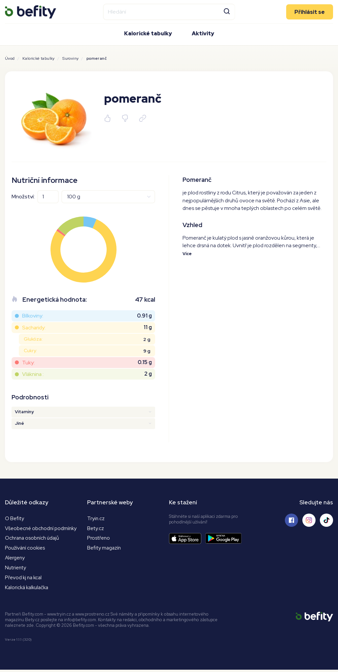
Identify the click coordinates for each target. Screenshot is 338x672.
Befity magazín (104, 548)
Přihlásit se (309, 11)
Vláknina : (33, 374)
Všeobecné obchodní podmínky (43, 528)
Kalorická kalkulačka (28, 589)
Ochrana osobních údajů (33, 538)
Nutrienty (16, 569)
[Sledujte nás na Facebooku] (291, 520)
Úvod (10, 58)
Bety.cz (95, 528)
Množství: (23, 196)
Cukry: (30, 350)
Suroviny (70, 58)
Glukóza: (33, 339)
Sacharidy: (34, 327)
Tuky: (28, 362)
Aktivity (203, 33)
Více (187, 254)
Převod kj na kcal (24, 579)
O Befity (14, 518)
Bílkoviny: (32, 315)
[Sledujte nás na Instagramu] (309, 520)
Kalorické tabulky (148, 33)
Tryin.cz (96, 518)
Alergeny (15, 558)
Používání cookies (26, 548)
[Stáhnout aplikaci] (187, 538)
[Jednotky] (108, 196)
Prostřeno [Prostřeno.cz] (99, 538)
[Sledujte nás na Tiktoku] (326, 520)
